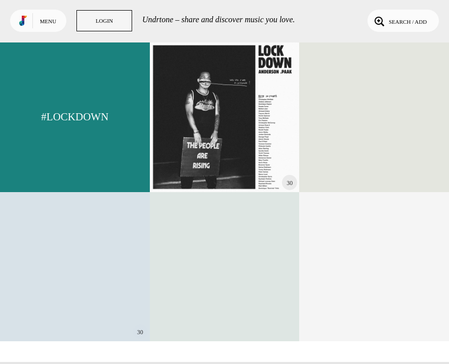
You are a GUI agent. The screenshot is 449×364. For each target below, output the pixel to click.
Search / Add (400, 21)
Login (104, 21)
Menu (48, 21)
